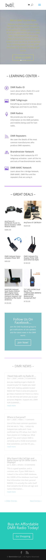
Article (21, 378)
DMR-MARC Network (20, 167)
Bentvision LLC (15, 556)
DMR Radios (16, 113)
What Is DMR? (23, 59)
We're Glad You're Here (23, 22)
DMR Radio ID (17, 87)
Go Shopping (23, 536)
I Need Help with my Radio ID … (21, 376)
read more (11, 405)
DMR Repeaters (18, 135)
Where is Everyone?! (16, 417)
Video (20, 419)
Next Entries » (35, 501)
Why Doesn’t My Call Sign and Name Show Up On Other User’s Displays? (22, 460)
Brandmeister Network (22, 151)
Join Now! (23, 342)
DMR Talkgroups (18, 100)
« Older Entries (11, 501)
